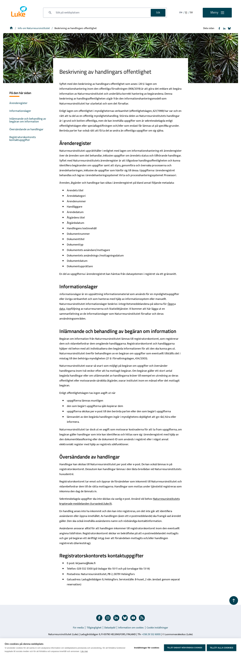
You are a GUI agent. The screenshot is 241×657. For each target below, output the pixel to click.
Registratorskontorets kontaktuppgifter (22, 138)
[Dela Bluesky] (229, 28)
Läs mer (84, 651)
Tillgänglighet (94, 628)
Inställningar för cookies (146, 647)
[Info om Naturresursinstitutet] (34, 28)
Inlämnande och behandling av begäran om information (27, 120)
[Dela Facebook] (219, 28)
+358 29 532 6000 (151, 634)
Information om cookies (131, 628)
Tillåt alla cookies (221, 648)
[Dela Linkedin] (224, 28)
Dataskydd (109, 628)
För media (78, 628)
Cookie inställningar (157, 628)
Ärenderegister (18, 103)
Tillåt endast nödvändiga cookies (184, 648)
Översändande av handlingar (26, 129)
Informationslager (20, 111)
